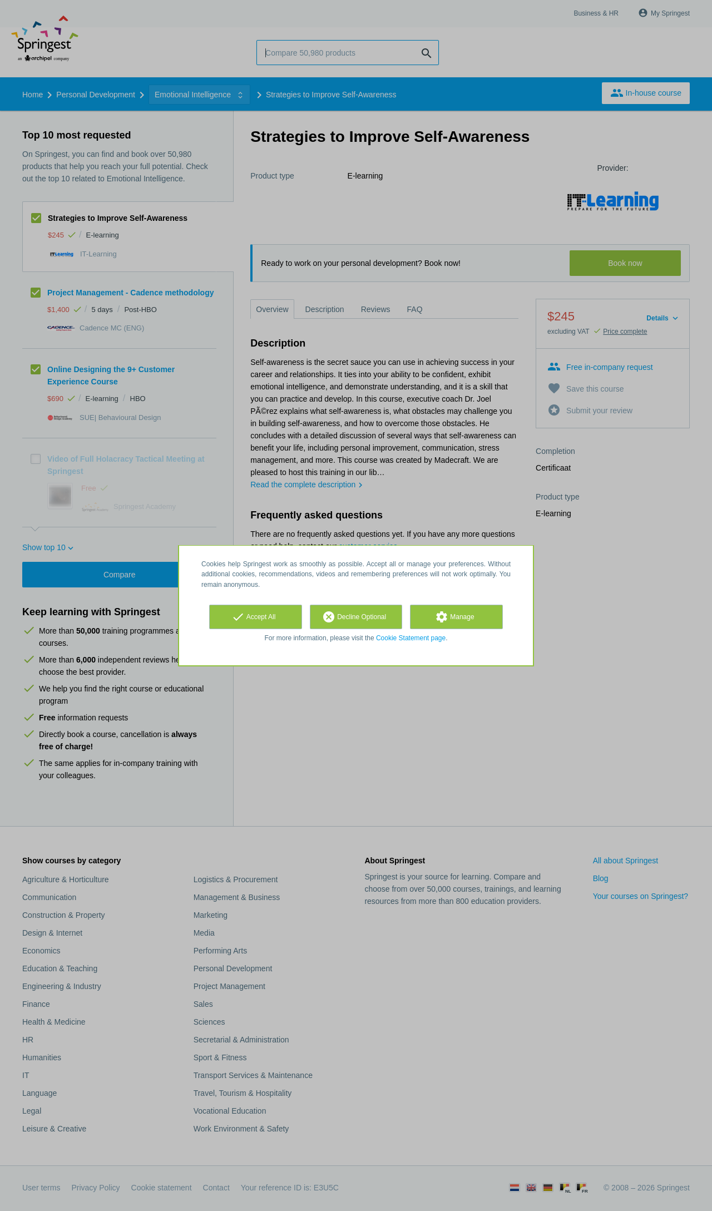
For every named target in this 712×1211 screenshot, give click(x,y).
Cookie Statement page (411, 638)
